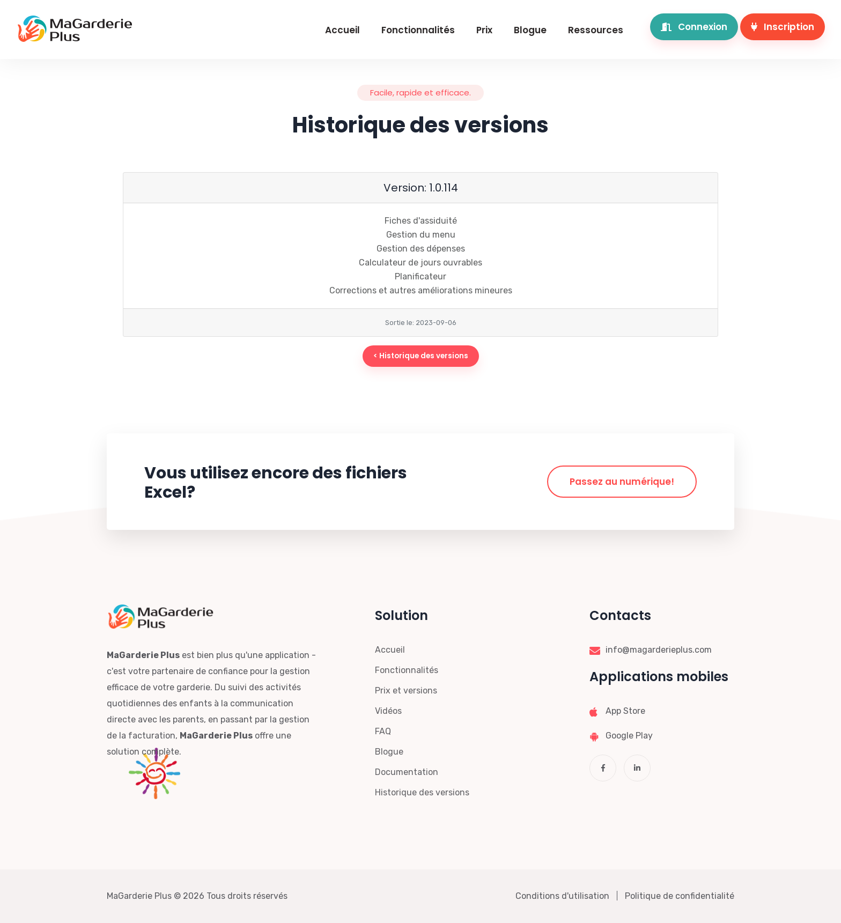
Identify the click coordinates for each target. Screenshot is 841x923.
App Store (625, 711)
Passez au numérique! (622, 481)
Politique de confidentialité (679, 896)
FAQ (383, 731)
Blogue (530, 30)
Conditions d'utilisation (562, 896)
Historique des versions (422, 792)
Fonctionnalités (418, 30)
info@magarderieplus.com (659, 650)
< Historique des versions (420, 356)
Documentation (406, 772)
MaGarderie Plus (139, 896)
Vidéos (388, 711)
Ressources (595, 30)
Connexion (694, 26)
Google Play (629, 735)
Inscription (782, 26)
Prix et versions (406, 690)
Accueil (342, 30)
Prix (484, 30)
